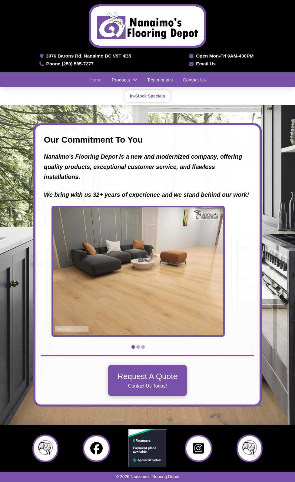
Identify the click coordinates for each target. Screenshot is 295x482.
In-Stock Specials (147, 96)
